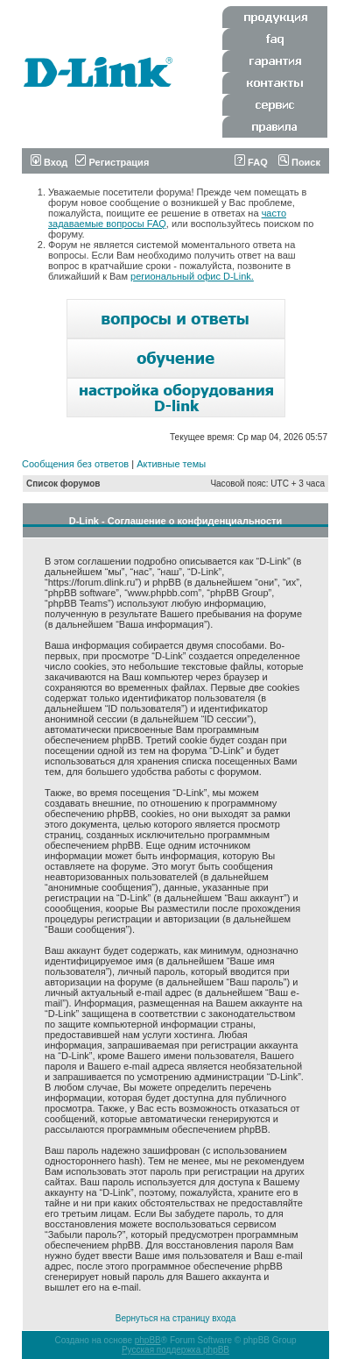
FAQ (251, 162)
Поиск (299, 162)
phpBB (148, 1340)
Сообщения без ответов (75, 464)
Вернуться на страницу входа (175, 1318)
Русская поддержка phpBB (175, 1350)
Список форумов (63, 483)
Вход (49, 162)
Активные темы (171, 464)
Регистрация (112, 162)
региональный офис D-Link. (192, 276)
